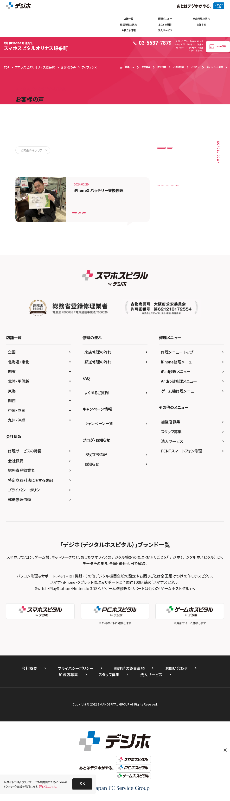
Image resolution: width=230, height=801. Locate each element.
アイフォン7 (167, 211)
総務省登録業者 (21, 470)
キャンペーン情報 (215, 67)
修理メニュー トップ (177, 352)
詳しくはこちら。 (48, 786)
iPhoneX (113, 210)
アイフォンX (135, 210)
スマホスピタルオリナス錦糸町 (36, 46)
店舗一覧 (128, 18)
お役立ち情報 (128, 30)
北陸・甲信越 (18, 381)
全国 (12, 352)
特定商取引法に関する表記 (30, 480)
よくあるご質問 (96, 392)
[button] (82, 783)
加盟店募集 (170, 421)
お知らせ (201, 24)
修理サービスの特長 (24, 450)
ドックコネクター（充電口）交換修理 (182, 149)
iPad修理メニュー (176, 371)
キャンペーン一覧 (98, 423)
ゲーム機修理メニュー (179, 391)
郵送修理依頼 (19, 499)
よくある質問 (165, 24)
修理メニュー (165, 18)
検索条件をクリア (31, 150)
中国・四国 (16, 410)
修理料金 (145, 67)
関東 (12, 371)
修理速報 (161, 67)
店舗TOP (127, 67)
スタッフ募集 (171, 431)
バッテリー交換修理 (87, 210)
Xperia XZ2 (187, 200)
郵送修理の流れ (128, 24)
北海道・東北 (18, 361)
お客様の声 (178, 67)
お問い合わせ (176, 668)
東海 (12, 391)
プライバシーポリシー (26, 489)
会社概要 (15, 460)
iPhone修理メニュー (178, 361)
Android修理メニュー (179, 381)
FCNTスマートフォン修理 (181, 450)
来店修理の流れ (201, 18)
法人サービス (165, 30)
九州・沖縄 (16, 420)
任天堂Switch (169, 220)
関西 (12, 400)
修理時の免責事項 (129, 668)
